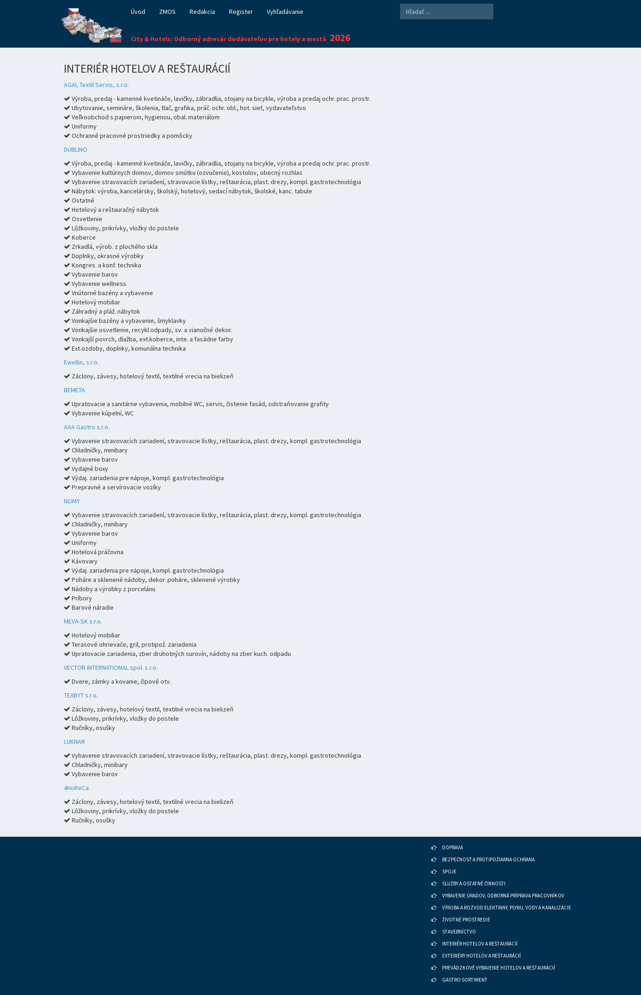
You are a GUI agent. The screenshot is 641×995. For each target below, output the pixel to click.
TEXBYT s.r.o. (81, 695)
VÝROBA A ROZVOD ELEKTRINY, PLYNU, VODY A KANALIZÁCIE (506, 907)
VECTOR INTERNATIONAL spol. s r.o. (111, 667)
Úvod (138, 11)
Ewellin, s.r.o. (81, 362)
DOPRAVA (452, 847)
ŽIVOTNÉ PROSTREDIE (466, 919)
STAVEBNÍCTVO (459, 931)
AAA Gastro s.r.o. (87, 427)
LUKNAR (74, 741)
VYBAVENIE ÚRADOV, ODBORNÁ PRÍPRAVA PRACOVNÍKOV (503, 895)
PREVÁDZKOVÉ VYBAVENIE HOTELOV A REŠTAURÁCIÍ (498, 967)
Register (241, 11)
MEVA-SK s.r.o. (83, 621)
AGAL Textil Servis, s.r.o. (96, 84)
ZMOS (167, 11)
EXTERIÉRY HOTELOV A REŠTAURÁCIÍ (481, 955)
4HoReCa (76, 788)
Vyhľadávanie (285, 11)
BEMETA (74, 390)
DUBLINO (75, 149)
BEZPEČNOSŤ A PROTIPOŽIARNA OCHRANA (488, 859)
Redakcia (202, 11)
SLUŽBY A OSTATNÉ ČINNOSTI (473, 883)
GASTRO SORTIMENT (464, 979)
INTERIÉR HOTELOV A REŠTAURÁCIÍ (480, 943)
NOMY (72, 501)
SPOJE (449, 871)
